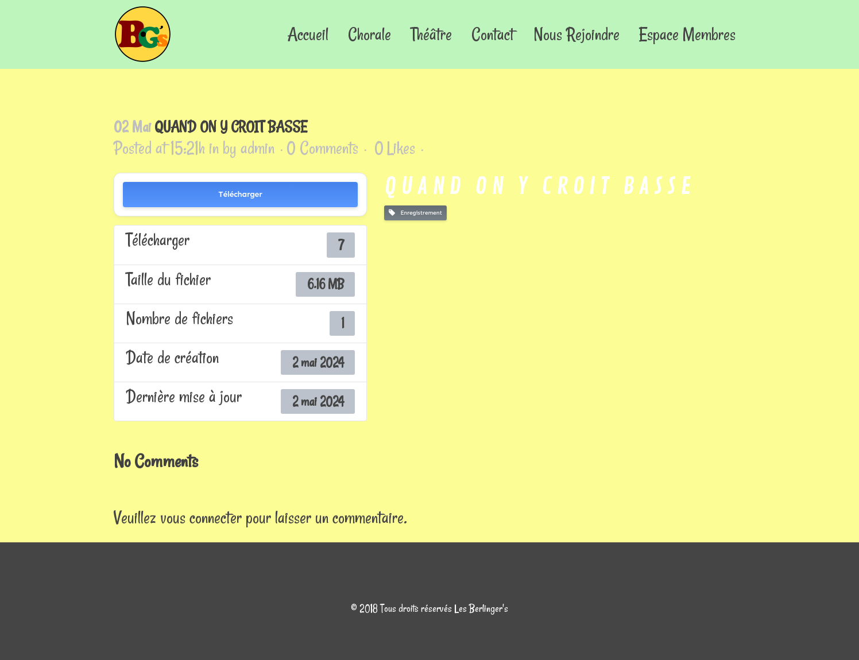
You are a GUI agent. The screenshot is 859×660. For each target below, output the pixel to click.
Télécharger (240, 194)
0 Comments (322, 148)
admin (257, 148)
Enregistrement (415, 212)
